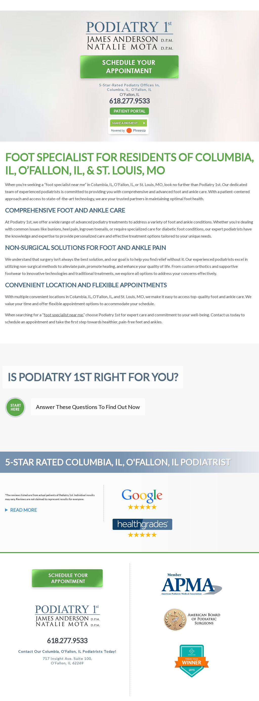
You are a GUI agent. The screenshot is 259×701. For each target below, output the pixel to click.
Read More (23, 510)
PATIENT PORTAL (129, 111)
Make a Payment (125, 123)
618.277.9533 (129, 101)
